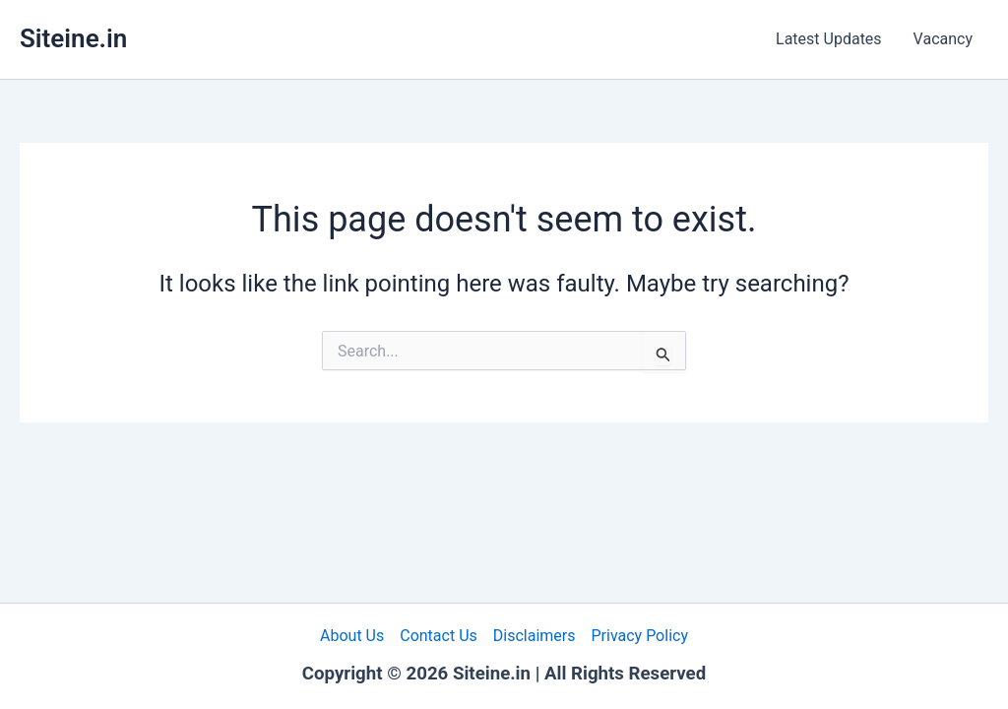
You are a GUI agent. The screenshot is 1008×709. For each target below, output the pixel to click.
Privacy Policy (639, 635)
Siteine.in (73, 38)
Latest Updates (829, 39)
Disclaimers (534, 635)
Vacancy (943, 39)
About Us (352, 635)
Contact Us (438, 635)
